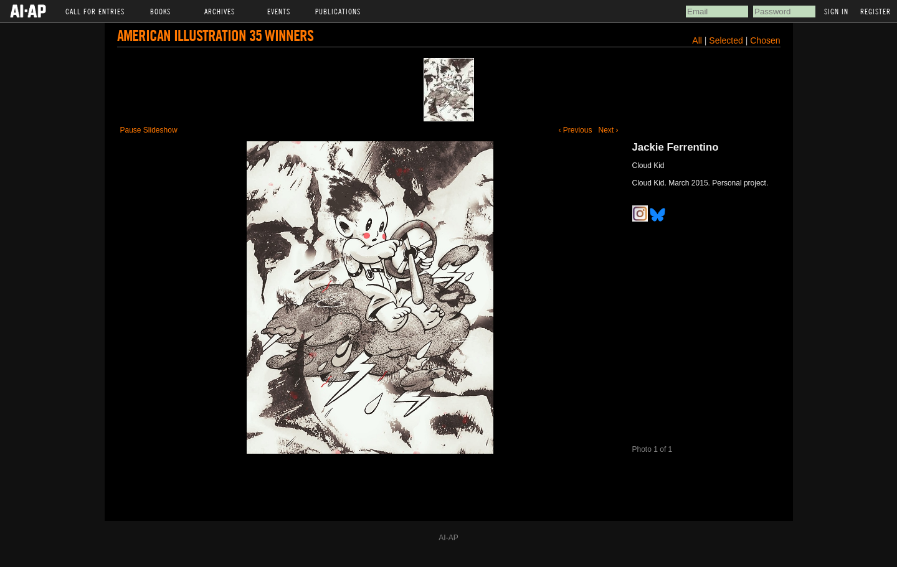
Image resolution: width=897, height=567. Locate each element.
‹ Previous (575, 130)
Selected (727, 40)
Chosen (765, 40)
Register (875, 11)
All (697, 40)
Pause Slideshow (149, 130)
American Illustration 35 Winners (215, 35)
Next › (608, 130)
